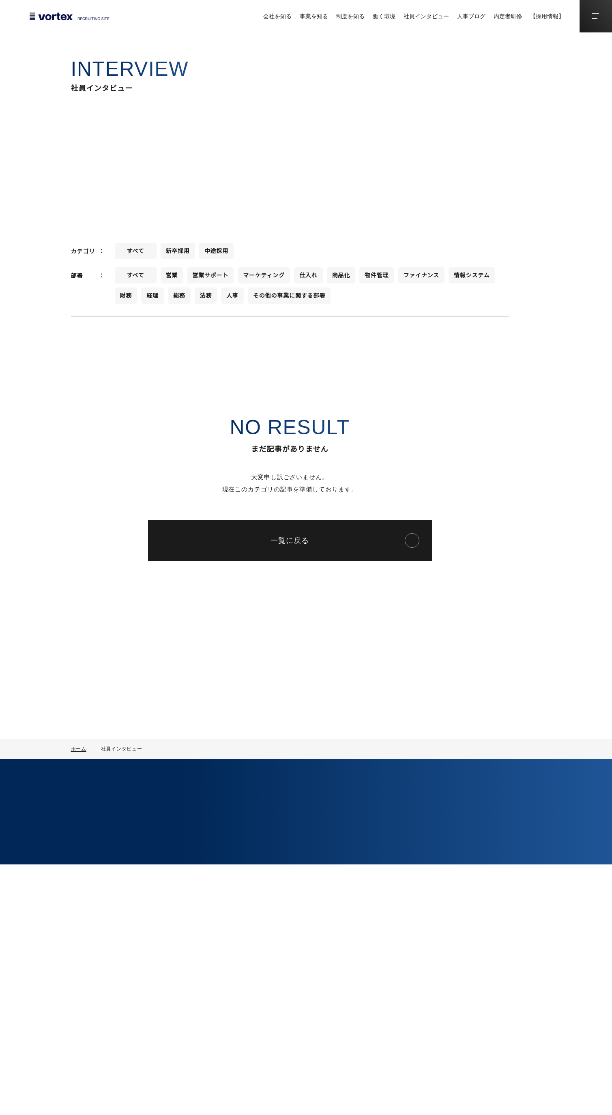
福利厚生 (315, 930)
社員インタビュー (426, 16)
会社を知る (277, 16)
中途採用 (415, 930)
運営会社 (590, 1099)
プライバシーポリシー (538, 1099)
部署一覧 (248, 884)
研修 (309, 853)
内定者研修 (508, 16)
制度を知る (350, 16)
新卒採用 (415, 916)
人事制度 (315, 839)
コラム (507, 822)
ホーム (78, 748)
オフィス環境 (321, 943)
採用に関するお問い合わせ (121, 924)
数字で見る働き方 (326, 916)
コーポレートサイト (112, 907)
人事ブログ (471, 16)
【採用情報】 (547, 16)
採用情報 (418, 899)
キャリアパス (321, 866)
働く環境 (384, 16)
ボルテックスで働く (337, 899)
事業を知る (314, 16)
